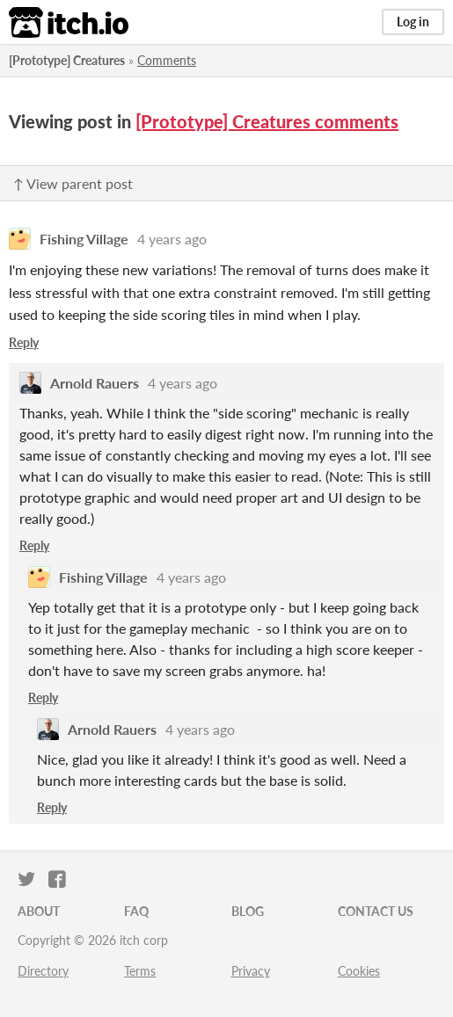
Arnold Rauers (94, 382)
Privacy (250, 970)
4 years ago (172, 238)
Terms (140, 970)
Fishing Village (84, 238)
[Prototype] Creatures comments (266, 121)
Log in (413, 21)
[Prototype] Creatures (67, 60)
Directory (43, 970)
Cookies (359, 970)
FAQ (136, 911)
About (39, 911)
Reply (24, 342)
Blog (247, 911)
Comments (166, 60)
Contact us (375, 911)
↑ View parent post (73, 183)
